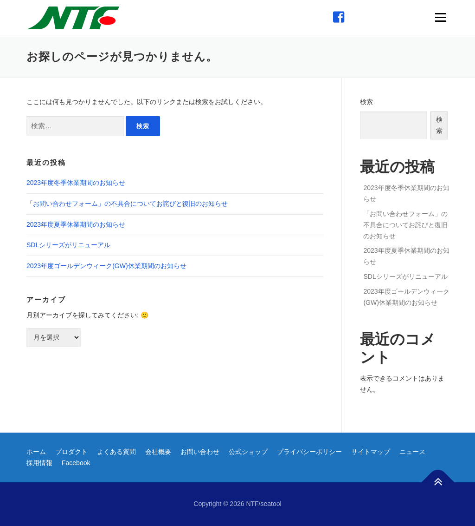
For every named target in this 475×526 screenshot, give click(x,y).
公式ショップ (248, 451)
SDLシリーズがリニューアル (68, 245)
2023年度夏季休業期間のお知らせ (75, 224)
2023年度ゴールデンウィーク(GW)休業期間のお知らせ (106, 266)
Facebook (76, 463)
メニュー (440, 17)
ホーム (36, 451)
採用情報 (39, 463)
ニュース (412, 451)
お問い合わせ (199, 451)
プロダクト (71, 451)
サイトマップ (370, 451)
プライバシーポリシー (309, 451)
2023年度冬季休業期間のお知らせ (75, 182)
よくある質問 (116, 451)
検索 (366, 101)
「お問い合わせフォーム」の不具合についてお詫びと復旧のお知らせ (127, 203)
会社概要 (158, 451)
